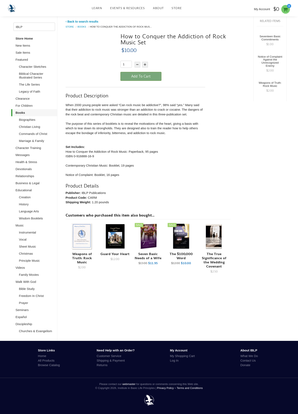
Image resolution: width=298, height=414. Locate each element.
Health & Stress (26, 162)
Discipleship (24, 324)
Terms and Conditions (190, 388)
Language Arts (29, 211)
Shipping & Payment (111, 360)
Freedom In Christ (31, 296)
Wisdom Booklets (31, 218)
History (24, 204)
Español (21, 317)
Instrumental (27, 232)
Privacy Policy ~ (167, 388)
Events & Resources (127, 8)
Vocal (23, 239)
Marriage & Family (31, 141)
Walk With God (26, 281)
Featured (22, 59)
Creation (25, 197)
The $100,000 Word (181, 256)
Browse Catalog (49, 365)
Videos (20, 267)
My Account (262, 9)
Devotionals (24, 169)
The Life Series (29, 84)
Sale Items (23, 52)
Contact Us (248, 360)
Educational (24, 190)
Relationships (25, 176)
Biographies (27, 119)
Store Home (24, 38)
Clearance (23, 98)
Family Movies (29, 274)
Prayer (23, 303)
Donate (245, 365)
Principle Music (29, 260)
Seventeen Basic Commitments (270, 38)
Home (42, 356)
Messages (23, 155)
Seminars (22, 310)
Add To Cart (141, 76)
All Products (46, 360)
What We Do (249, 356)
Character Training (28, 148)
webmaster (129, 384)
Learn (97, 8)
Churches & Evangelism (35, 331)
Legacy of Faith (29, 91)
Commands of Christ (33, 134)
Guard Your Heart (115, 254)
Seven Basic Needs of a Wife (148, 256)
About (158, 8)
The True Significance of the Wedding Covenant (214, 260)
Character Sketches (32, 66)
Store (177, 8)
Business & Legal (28, 183)
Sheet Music (27, 246)
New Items (23, 45)
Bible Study (27, 289)
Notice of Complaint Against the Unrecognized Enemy (270, 61)
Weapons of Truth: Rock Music (82, 258)
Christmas (26, 253)
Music (20, 225)
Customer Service (109, 356)
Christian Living (29, 126)
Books (20, 112)
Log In (174, 360)
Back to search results (82, 21)
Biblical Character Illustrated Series (31, 75)
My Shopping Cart (182, 356)
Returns (102, 365)
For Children (24, 105)
